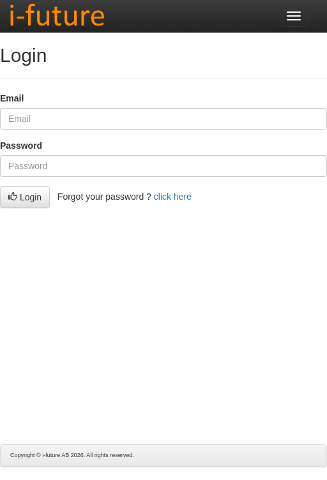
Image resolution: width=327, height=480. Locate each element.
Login (25, 197)
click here (173, 196)
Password (21, 145)
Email (12, 98)
